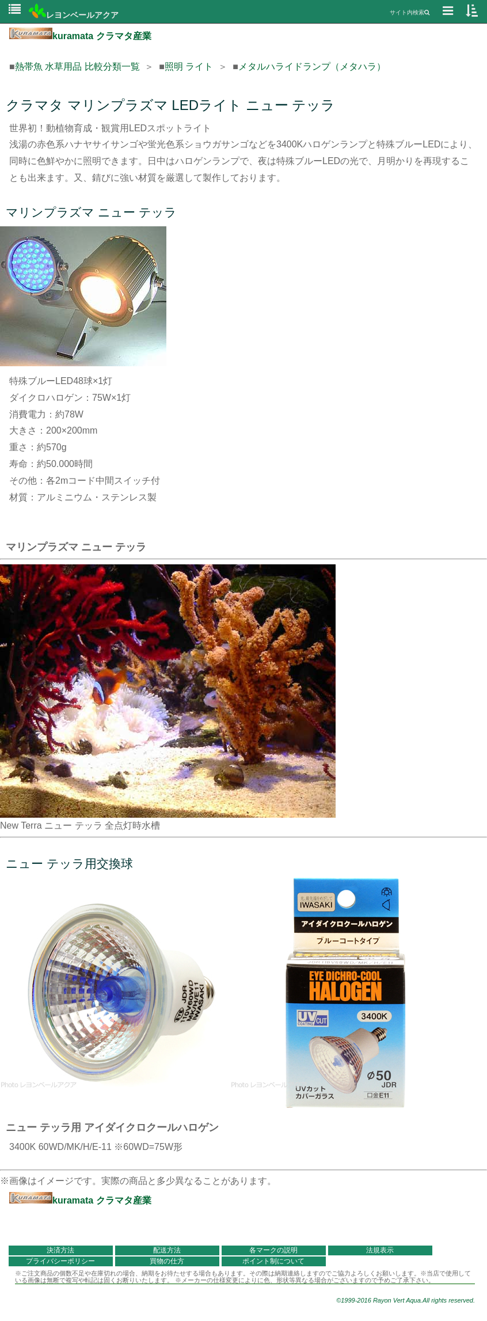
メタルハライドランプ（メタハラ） (312, 66)
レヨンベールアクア (74, 15)
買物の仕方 (167, 1261)
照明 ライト (189, 66)
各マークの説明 (273, 1250)
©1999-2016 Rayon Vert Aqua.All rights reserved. (405, 1300)
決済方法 (60, 1250)
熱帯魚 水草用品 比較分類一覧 (77, 66)
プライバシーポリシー (60, 1261)
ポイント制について (273, 1261)
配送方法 (167, 1250)
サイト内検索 (409, 12)
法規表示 (380, 1250)
